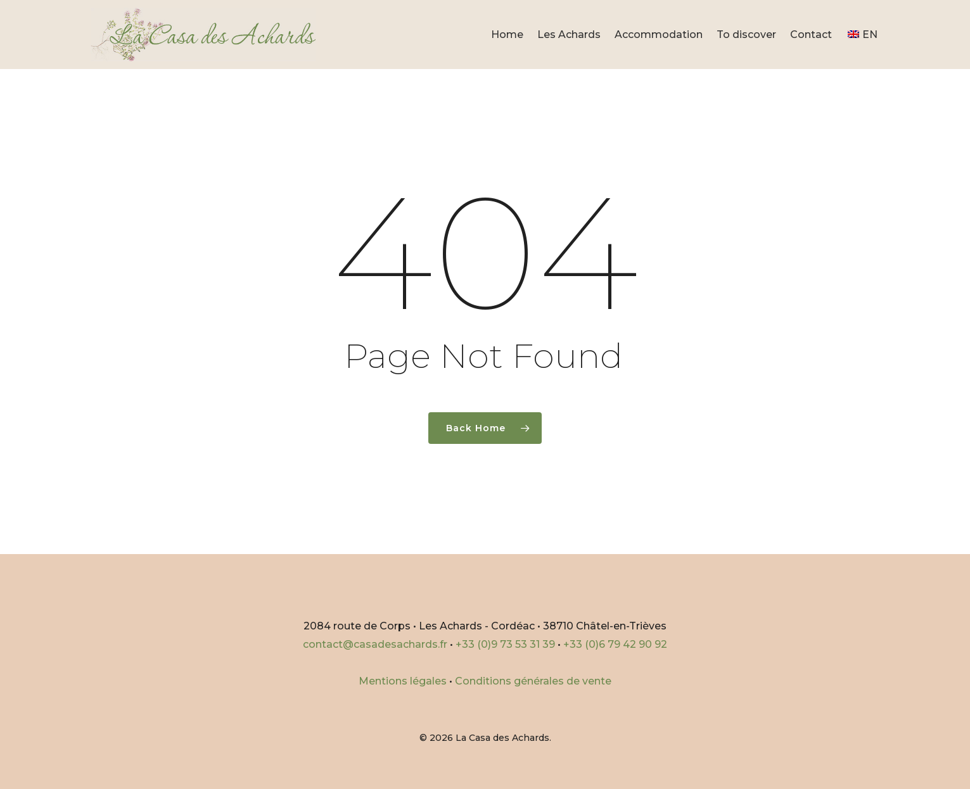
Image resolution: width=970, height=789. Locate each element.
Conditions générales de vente (533, 681)
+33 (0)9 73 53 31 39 (505, 644)
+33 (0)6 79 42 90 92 (615, 644)
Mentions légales (403, 681)
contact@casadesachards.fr (375, 644)
